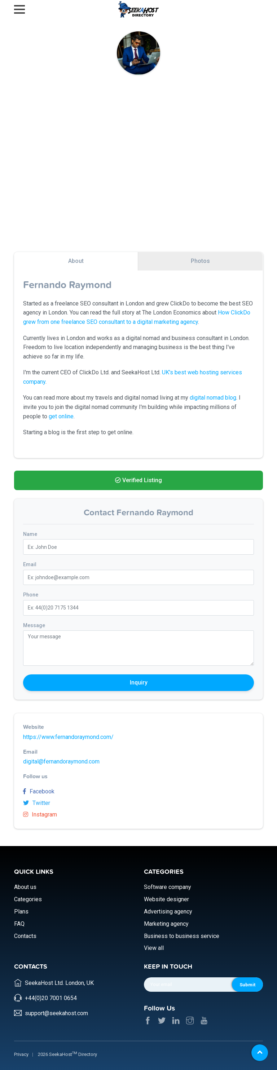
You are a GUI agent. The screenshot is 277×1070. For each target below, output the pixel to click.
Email (29, 564)
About (76, 260)
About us (25, 885)
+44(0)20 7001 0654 (51, 995)
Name (30, 534)
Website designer (166, 897)
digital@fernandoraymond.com (61, 761)
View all (154, 946)
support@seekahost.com (56, 1010)
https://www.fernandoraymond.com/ (68, 737)
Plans (21, 910)
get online (61, 416)
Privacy (21, 1051)
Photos (200, 260)
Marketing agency (166, 922)
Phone (30, 595)
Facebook (38, 791)
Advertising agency (168, 910)
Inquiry (139, 682)
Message (34, 625)
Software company (167, 885)
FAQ (19, 922)
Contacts (25, 934)
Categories (28, 897)
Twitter (36, 803)
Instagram (40, 814)
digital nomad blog (213, 397)
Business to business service (181, 934)
